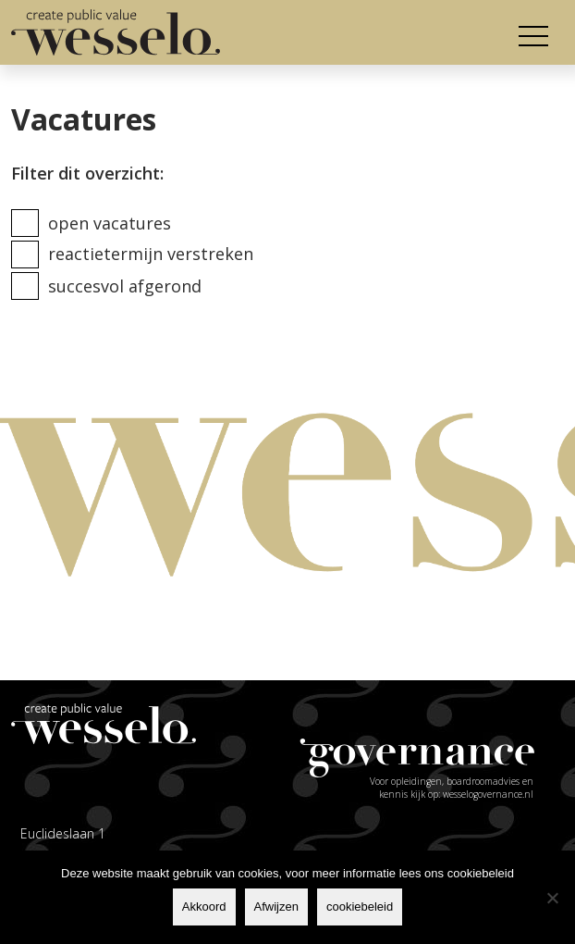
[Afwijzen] (552, 897)
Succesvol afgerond (125, 286)
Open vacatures (109, 223)
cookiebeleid (359, 906)
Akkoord (204, 906)
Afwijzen (276, 906)
